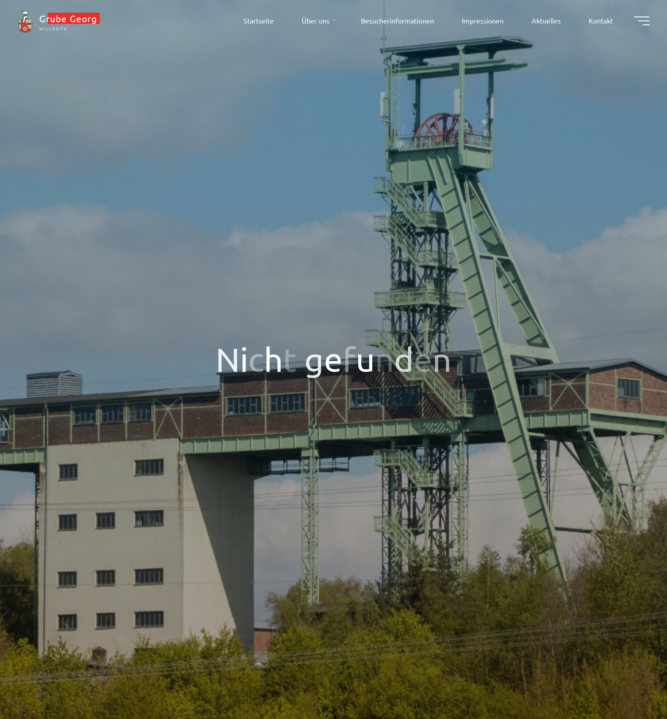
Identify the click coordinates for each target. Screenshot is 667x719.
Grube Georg (68, 18)
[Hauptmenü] (642, 21)
